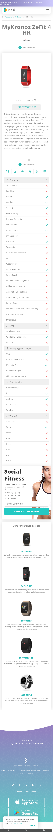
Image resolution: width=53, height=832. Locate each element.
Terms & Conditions (30, 792)
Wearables (11, 771)
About (3, 771)
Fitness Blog (36, 771)
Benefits (46, 771)
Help (22, 774)
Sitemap (19, 792)
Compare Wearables (25, 771)
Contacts (30, 774)
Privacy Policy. (17, 823)
